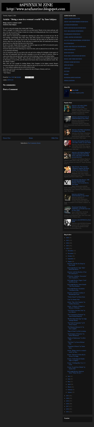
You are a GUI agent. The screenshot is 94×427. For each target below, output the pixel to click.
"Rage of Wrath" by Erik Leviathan (76, 331)
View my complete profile (77, 93)
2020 (67, 398)
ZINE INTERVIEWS (69, 49)
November (71, 253)
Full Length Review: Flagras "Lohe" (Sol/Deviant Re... (77, 281)
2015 (67, 411)
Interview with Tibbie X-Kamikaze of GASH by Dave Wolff (81, 130)
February (70, 389)
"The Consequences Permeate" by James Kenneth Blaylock (76, 315)
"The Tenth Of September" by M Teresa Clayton (76, 323)
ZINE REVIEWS (68, 65)
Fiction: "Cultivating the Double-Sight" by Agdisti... (76, 359)
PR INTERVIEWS (69, 43)
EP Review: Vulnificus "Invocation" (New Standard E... (76, 277)
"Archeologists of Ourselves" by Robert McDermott (75, 334)
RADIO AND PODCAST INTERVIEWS (75, 46)
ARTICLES (10, 80)
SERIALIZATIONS (69, 80)
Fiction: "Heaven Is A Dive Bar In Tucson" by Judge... (76, 355)
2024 (67, 243)
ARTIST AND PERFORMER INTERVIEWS (76, 21)
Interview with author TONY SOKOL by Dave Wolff (79, 106)
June (69, 379)
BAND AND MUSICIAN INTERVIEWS (75, 28)
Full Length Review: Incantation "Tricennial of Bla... (76, 289)
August (70, 261)
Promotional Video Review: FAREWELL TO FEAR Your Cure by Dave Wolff (81, 208)
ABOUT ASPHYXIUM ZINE (72, 18)
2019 (67, 401)
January (70, 392)
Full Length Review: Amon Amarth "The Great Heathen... (76, 285)
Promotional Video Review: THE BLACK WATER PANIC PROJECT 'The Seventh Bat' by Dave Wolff (80, 182)
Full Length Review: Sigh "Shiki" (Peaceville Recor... (76, 268)
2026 (67, 237)
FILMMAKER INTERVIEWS (72, 34)
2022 (67, 248)
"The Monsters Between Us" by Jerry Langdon (75, 327)
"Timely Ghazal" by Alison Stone (76, 297)
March (69, 387)
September (71, 258)
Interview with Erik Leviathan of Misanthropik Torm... (76, 293)
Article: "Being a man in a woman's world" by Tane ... (76, 351)
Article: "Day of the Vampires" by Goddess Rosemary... (76, 303)
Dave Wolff (75, 90)
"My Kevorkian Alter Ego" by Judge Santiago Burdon (77, 319)
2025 (67, 240)
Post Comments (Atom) (34, 143)
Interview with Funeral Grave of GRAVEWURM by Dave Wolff (80, 117)
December (70, 250)
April (69, 384)
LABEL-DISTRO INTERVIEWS (73, 37)
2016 (67, 409)
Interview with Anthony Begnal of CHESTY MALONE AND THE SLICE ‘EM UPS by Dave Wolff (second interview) (81, 155)
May (69, 381)
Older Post (54, 138)
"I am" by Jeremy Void (73, 299)
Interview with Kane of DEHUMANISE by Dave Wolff (80, 195)
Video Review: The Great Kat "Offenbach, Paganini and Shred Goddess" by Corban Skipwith (80, 168)
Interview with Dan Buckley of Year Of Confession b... (76, 272)
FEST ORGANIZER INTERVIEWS (73, 31)
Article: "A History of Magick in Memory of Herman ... (76, 307)
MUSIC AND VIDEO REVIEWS (73, 59)
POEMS (66, 74)
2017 (67, 406)
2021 (67, 395)
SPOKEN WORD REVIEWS (72, 62)
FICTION (66, 71)
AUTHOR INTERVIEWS (71, 25)
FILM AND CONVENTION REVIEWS (75, 56)
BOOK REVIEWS (69, 52)
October (70, 256)
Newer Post (6, 138)
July (69, 376)
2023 (67, 245)
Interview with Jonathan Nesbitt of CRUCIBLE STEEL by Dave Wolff (81, 141)
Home (31, 138)
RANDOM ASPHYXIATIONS (72, 77)
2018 (67, 403)
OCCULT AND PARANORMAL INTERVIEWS (77, 40)
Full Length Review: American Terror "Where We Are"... (75, 372)
